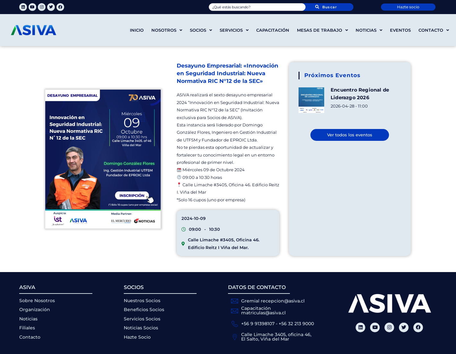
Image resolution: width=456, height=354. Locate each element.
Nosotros (166, 30)
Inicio (137, 30)
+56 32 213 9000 (296, 323)
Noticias (369, 30)
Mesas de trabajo (322, 30)
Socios (201, 30)
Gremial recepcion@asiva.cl (273, 301)
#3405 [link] (220, 184)
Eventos (400, 30)
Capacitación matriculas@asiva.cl (263, 310)
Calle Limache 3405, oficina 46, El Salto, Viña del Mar (276, 337)
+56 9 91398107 (257, 323)
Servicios (234, 30)
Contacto (433, 30)
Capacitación (272, 30)
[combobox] (257, 7)
